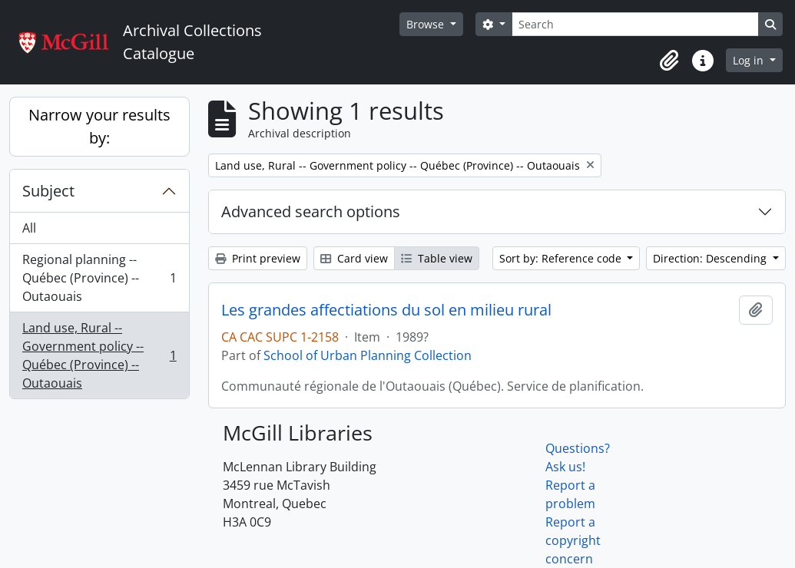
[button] (669, 61)
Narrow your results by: (99, 126)
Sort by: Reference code (561, 258)
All (29, 228)
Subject (48, 190)
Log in (750, 60)
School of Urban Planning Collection (367, 355)
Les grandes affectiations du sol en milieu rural (386, 310)
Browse (426, 24)
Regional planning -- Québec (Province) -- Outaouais (99, 278)
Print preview (257, 258)
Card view (354, 258)
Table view (436, 258)
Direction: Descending (711, 258)
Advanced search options (310, 211)
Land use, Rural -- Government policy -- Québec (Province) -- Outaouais (99, 355)
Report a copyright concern (573, 540)
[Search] (635, 24)
